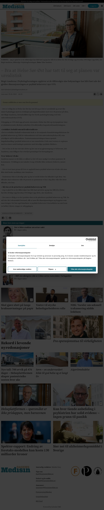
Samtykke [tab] (21, 245)
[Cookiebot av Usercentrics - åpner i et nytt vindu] (87, 239)
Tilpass (52, 269)
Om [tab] (82, 245)
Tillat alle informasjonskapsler (82, 269)
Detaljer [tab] (52, 245)
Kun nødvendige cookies (22, 269)
